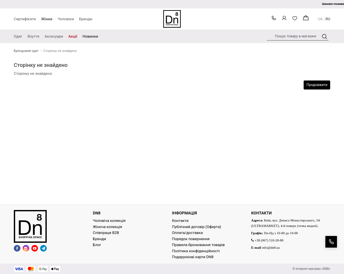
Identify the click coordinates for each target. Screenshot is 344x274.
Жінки (46, 19)
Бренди (85, 19)
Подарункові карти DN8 (192, 257)
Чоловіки (65, 19)
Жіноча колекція (107, 227)
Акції (72, 36)
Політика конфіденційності (196, 251)
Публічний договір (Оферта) (196, 227)
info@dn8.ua (271, 247)
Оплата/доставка (187, 232)
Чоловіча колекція (109, 220)
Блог (97, 245)
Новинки (90, 36)
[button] (273, 19)
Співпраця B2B (106, 232)
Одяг (18, 36)
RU (328, 19)
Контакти (180, 220)
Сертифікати (25, 19)
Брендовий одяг (26, 51)
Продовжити (316, 85)
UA (320, 19)
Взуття (33, 36)
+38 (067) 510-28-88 (267, 240)
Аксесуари (54, 36)
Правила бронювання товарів (198, 245)
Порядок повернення (191, 239)
